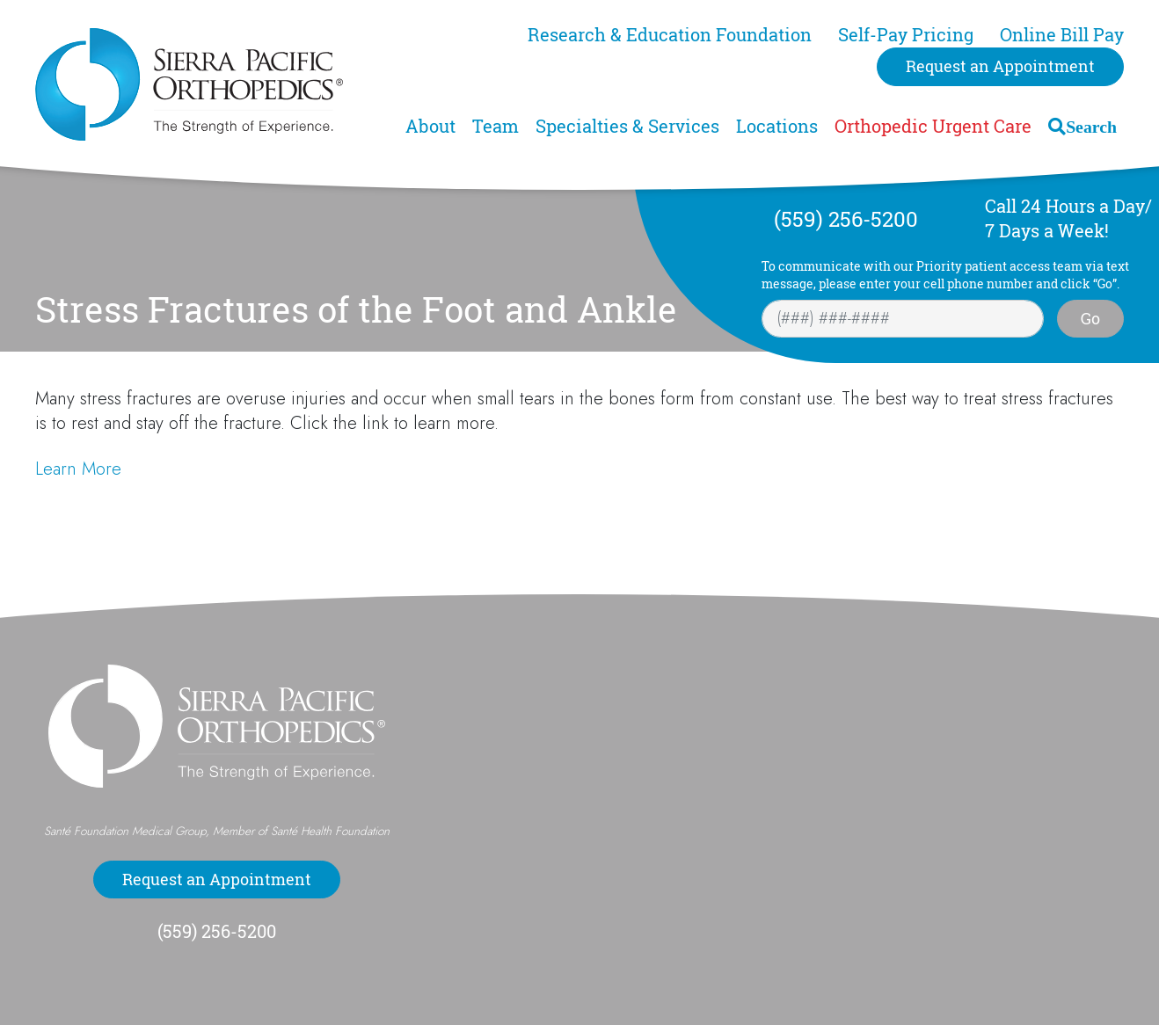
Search (1091, 126)
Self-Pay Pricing (905, 35)
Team (495, 126)
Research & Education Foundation (670, 35)
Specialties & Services (627, 126)
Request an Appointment (1000, 65)
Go (1090, 318)
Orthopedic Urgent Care (933, 126)
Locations (777, 126)
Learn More (78, 469)
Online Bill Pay (1062, 35)
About (430, 126)
